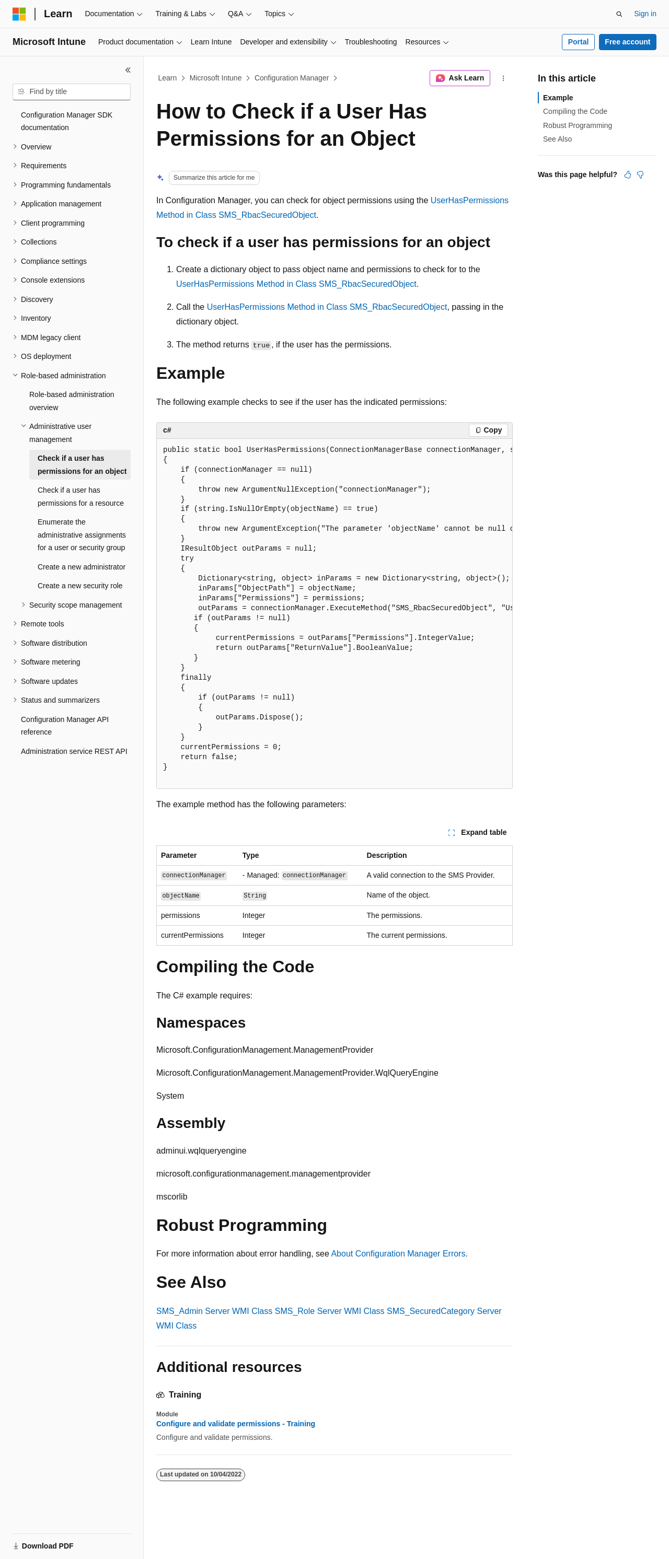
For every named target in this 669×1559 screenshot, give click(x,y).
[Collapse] (128, 70)
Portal (578, 42)
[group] (334, 614)
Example (558, 98)
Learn (167, 78)
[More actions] (503, 78)
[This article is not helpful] (640, 174)
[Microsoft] (19, 14)
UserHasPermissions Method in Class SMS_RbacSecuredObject (296, 284)
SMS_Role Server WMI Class (330, 1311)
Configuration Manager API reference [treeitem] (65, 726)
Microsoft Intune (216, 78)
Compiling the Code (575, 111)
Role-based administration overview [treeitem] (71, 401)
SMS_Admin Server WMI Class (214, 1311)
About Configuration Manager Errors (398, 1253)
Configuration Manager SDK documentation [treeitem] (66, 121)
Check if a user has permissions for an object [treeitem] (82, 464)
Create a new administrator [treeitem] (81, 567)
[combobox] (72, 92)
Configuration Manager (292, 78)
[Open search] (619, 14)
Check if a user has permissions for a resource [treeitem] (81, 496)
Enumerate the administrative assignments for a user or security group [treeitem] (82, 535)
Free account (627, 42)
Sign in (645, 13)
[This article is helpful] (627, 174)
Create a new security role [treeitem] (80, 585)
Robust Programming (577, 125)
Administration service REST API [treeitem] (74, 751)
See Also (557, 139)
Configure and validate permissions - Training (235, 1424)
